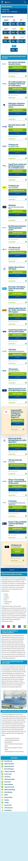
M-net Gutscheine (13, 380)
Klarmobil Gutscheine (13, 321)
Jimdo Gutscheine (13, 471)
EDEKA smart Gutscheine (14, 116)
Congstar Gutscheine (16, 557)
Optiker (6, 795)
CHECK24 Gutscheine (13, 513)
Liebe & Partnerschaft (9, 787)
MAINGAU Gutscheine (13, 73)
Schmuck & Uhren (8, 797)
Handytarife (3, 11)
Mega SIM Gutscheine (13, 136)
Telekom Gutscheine (16, 426)
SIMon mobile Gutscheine (14, 177)
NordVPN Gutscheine (13, 278)
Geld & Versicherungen (9, 779)
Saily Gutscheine (13, 196)
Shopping (6, 800)
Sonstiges (6, 802)
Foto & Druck (7, 776)
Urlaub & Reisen (8, 810)
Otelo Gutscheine (13, 341)
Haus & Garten (7, 782)
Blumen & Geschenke (9, 766)
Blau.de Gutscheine (13, 299)
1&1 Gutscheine (13, 400)
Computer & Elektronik (9, 771)
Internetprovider (14, 11)
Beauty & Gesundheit (9, 764)
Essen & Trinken (8, 774)
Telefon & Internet (8, 808)
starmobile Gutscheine (13, 155)
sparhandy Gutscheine (13, 492)
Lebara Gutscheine (13, 95)
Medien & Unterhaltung (9, 789)
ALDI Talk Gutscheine (13, 239)
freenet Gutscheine (13, 217)
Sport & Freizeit (7, 805)
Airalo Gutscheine (13, 258)
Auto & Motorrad (8, 761)
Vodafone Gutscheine (13, 451)
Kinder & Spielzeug (8, 784)
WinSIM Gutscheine (13, 360)
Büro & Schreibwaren (9, 769)
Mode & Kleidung (8, 792)
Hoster (8, 11)
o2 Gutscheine (12, 534)
